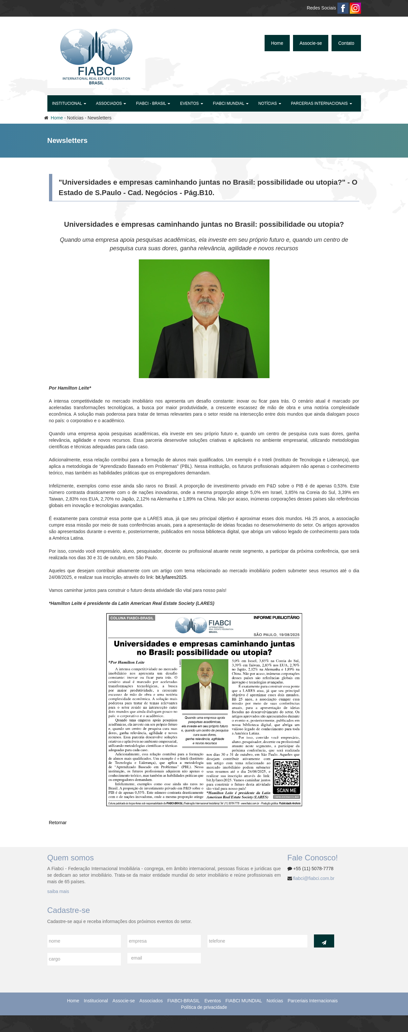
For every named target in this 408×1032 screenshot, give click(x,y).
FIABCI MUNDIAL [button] (231, 103)
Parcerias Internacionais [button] (321, 103)
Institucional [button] (69, 103)
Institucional (96, 1000)
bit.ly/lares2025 (170, 577)
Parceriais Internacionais (312, 1000)
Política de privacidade (204, 1007)
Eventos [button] (191, 103)
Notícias (275, 1000)
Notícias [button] (269, 103)
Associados (151, 1000)
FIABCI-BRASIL (183, 1000)
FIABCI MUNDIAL (243, 1000)
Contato (346, 43)
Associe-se (311, 43)
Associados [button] (111, 103)
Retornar (58, 822)
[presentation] (257, 965)
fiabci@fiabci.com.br (313, 878)
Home (277, 43)
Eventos (212, 1000)
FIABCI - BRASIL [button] (153, 103)
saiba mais (58, 891)
